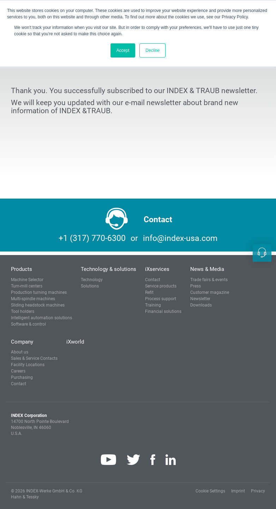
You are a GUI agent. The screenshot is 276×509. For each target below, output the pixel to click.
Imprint (238, 491)
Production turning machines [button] (39, 292)
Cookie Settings (210, 491)
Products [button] (21, 269)
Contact (152, 279)
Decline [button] (152, 50)
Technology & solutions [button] (108, 269)
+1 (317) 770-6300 (92, 238)
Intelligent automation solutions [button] (41, 317)
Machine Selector (27, 279)
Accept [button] (123, 50)
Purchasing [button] (22, 377)
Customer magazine (209, 292)
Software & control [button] (28, 324)
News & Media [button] (207, 269)
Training (153, 305)
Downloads (201, 305)
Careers (18, 371)
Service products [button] (160, 286)
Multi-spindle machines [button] (33, 298)
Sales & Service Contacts (34, 358)
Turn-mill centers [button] (26, 286)
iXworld (75, 342)
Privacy (258, 491)
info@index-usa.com (180, 238)
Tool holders (22, 311)
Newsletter (200, 298)
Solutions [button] (90, 286)
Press (195, 286)
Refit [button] (149, 292)
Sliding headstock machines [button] (38, 305)
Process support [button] (160, 298)
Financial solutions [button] (163, 311)
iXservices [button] (157, 269)
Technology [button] (92, 279)
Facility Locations (27, 364)
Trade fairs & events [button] (209, 279)
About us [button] (19, 352)
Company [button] (22, 342)
